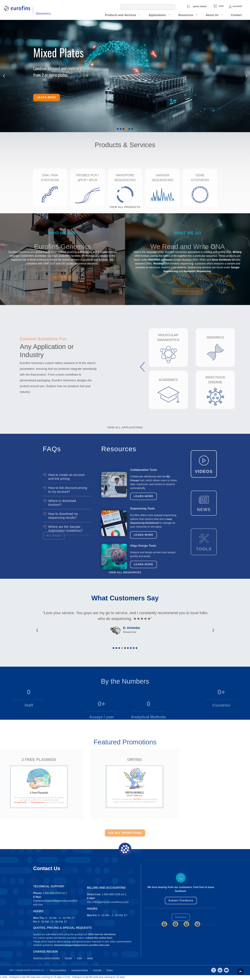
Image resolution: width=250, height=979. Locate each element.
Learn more (46, 97)
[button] (118, 129)
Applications (157, 15)
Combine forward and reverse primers (63, 68)
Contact (236, 15)
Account (235, 6)
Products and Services (120, 15)
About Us (212, 15)
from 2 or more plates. (50, 75)
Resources (185, 15)
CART (221, 6)
